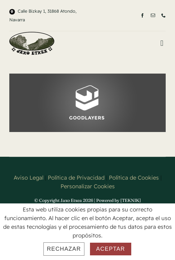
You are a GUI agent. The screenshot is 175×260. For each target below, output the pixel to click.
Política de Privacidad (76, 177)
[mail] (153, 15)
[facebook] (142, 15)
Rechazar (64, 249)
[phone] (163, 15)
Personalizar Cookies (88, 186)
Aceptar (110, 249)
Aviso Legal (28, 177)
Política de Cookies (134, 177)
